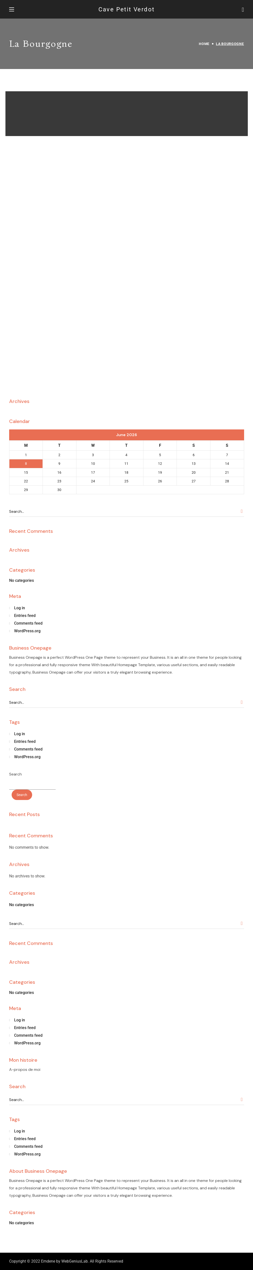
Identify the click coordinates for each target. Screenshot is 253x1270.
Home (204, 44)
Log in (19, 608)
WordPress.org (27, 631)
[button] (243, 9)
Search (15, 774)
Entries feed (25, 615)
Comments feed (28, 623)
